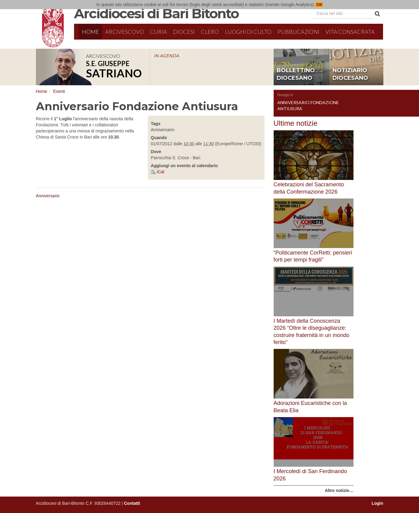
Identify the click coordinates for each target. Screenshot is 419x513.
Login (377, 503)
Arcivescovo (124, 31)
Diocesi (184, 31)
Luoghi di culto (248, 31)
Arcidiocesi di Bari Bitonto (156, 13)
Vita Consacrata (350, 31)
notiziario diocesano (350, 74)
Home (90, 31)
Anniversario (48, 195)
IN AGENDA (166, 55)
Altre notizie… (339, 490)
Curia (158, 31)
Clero (210, 31)
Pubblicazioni (298, 31)
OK (319, 4)
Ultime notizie (296, 123)
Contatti (132, 503)
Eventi (59, 91)
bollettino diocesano (296, 74)
